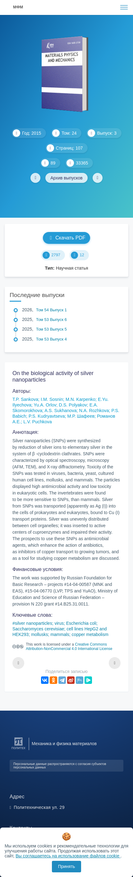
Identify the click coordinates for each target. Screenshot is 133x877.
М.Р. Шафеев (81, 416)
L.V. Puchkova (37, 421)
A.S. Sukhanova (60, 410)
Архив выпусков (66, 177)
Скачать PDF (66, 237)
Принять (66, 866)
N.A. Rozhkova (94, 410)
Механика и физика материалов (64, 743)
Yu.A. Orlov (45, 404)
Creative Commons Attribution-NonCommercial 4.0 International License (69, 646)
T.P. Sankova (25, 399)
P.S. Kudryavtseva (47, 416)
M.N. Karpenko (80, 399)
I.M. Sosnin (52, 399)
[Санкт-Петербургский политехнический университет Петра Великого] (18, 749)
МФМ (18, 7)
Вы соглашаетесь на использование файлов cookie (68, 855)
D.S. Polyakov (73, 404)
